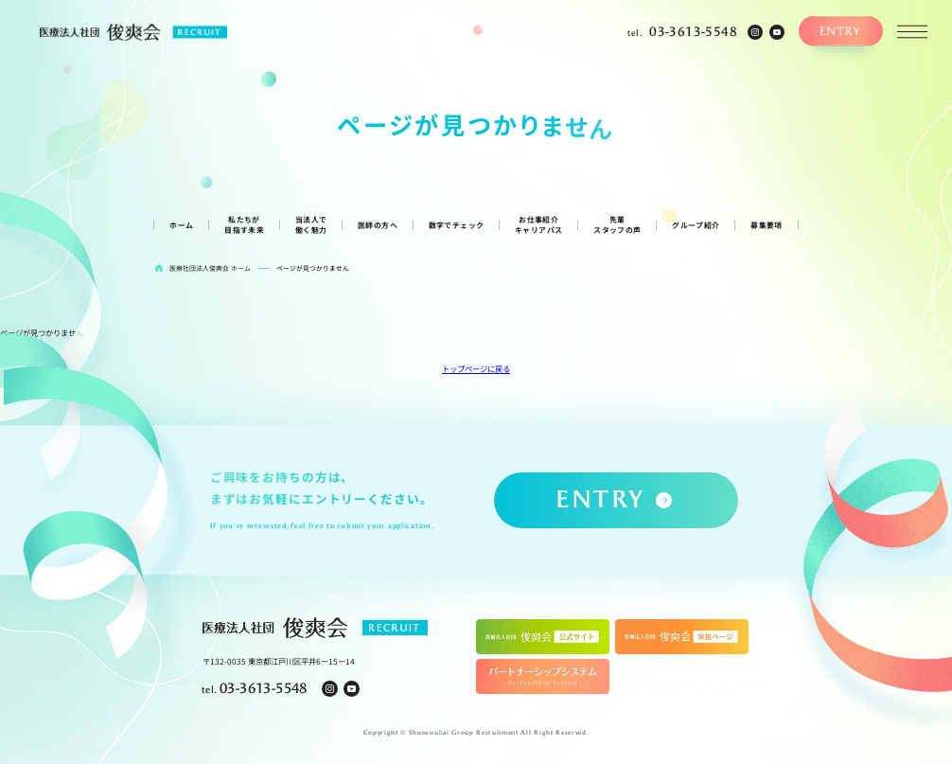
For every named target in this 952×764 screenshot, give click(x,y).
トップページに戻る (476, 368)
